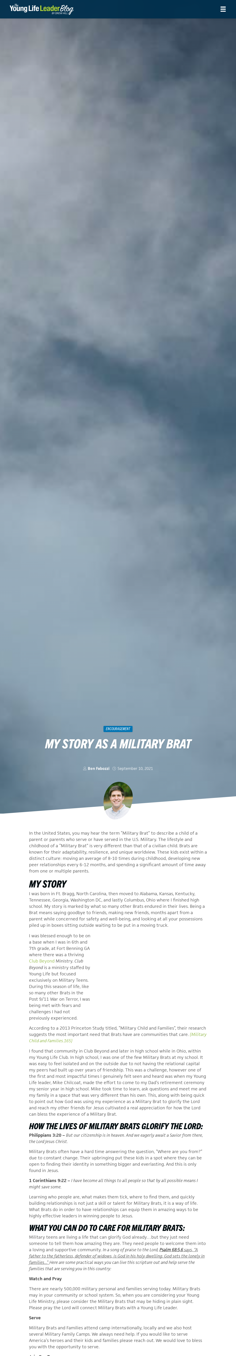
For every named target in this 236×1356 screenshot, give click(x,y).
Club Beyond (42, 961)
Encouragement (118, 728)
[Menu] (223, 9)
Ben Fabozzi (99, 768)
